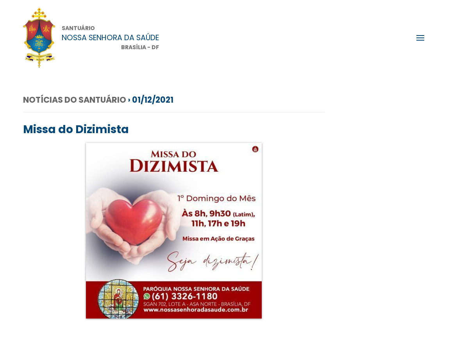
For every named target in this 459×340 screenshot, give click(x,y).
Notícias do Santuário (74, 99)
